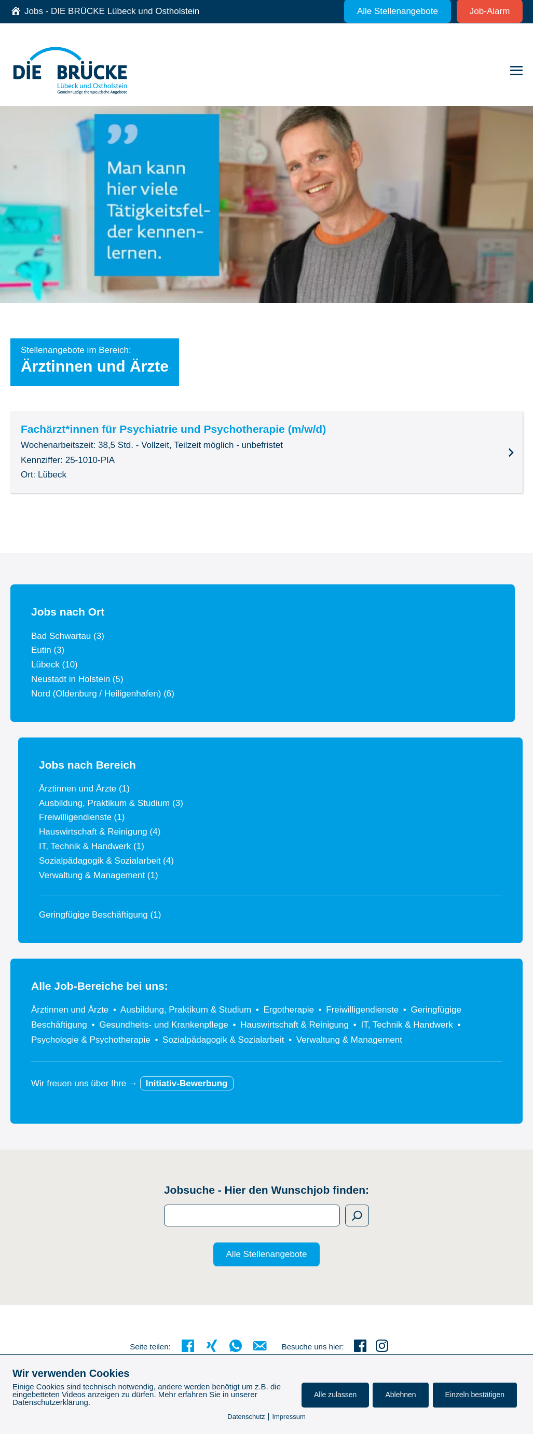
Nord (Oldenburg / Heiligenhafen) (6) (102, 694)
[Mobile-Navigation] (516, 70)
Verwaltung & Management (98, 875)
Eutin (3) (47, 650)
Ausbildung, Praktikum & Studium (111, 803)
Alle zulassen (335, 1394)
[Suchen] (357, 1215)
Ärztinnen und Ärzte (84, 789)
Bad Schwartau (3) (67, 636)
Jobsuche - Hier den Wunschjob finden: (266, 1190)
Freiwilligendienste (82, 817)
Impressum (288, 1417)
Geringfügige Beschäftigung (100, 915)
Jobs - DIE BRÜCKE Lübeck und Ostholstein (111, 11)
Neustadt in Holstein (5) (77, 679)
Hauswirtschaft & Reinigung (99, 832)
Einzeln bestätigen (474, 1394)
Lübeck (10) (54, 665)
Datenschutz (246, 1417)
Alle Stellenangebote (266, 1254)
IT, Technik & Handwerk (91, 846)
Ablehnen (400, 1394)
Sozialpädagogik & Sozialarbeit (106, 861)
